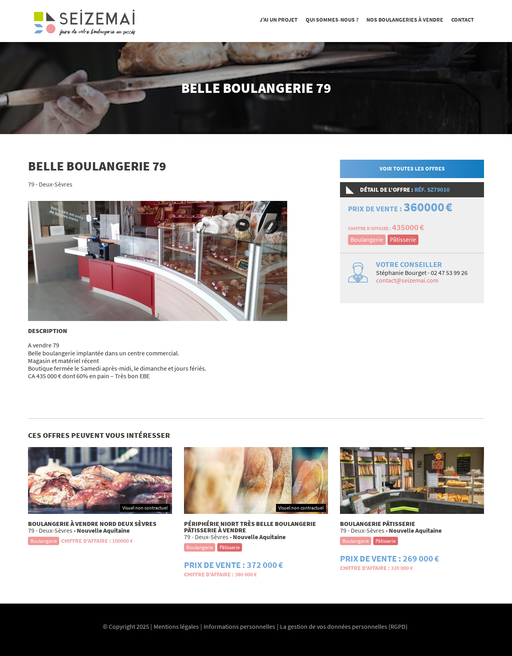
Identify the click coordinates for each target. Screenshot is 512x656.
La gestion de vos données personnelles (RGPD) (344, 626)
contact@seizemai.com (407, 280)
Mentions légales (176, 626)
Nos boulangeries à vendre (404, 19)
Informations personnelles (239, 626)
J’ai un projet (279, 19)
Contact (462, 19)
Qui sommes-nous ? (332, 19)
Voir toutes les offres (412, 168)
